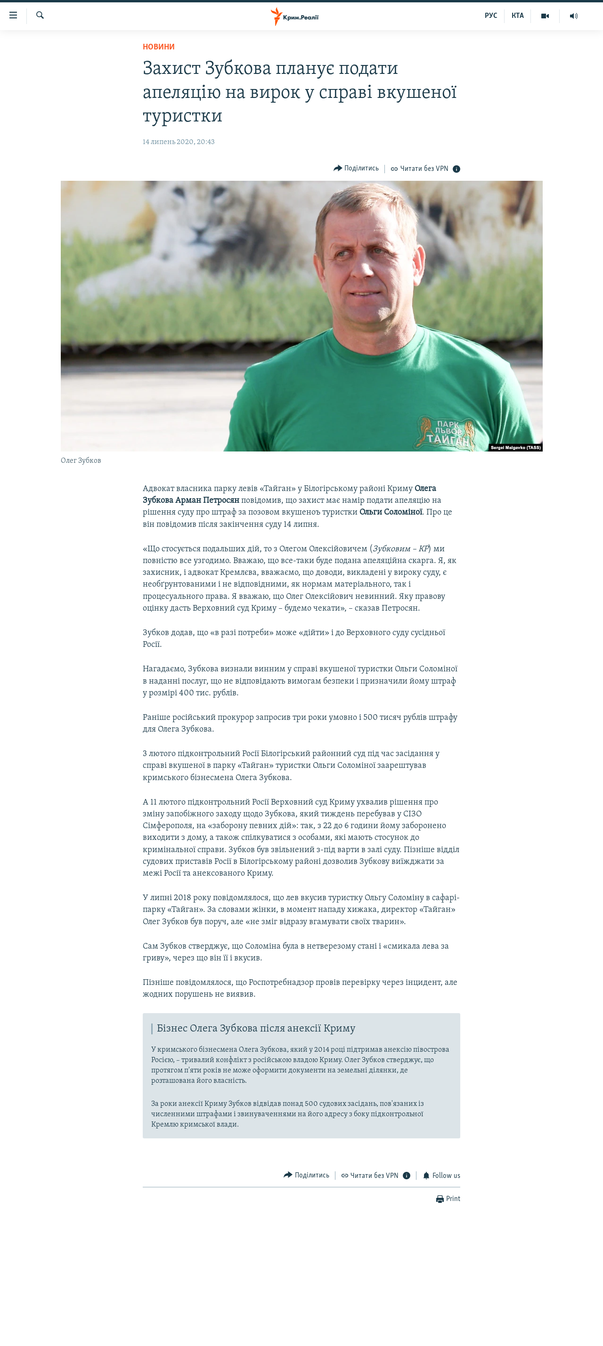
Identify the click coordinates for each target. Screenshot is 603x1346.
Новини (159, 47)
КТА (518, 16)
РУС (491, 16)
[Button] (356, 169)
